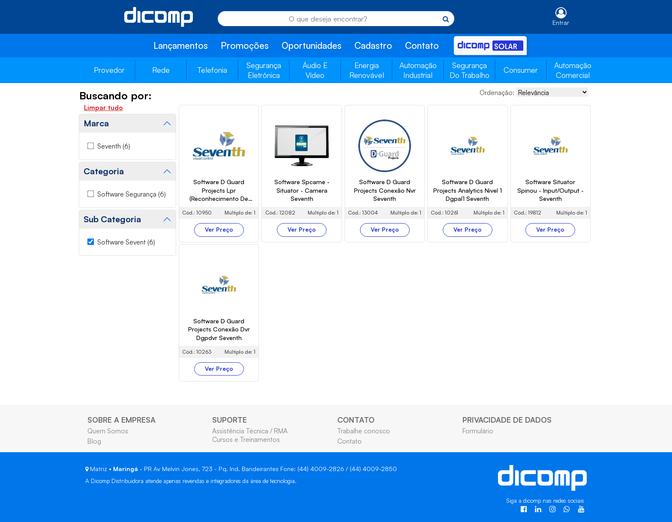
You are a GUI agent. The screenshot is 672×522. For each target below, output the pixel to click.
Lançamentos (180, 45)
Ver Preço (219, 229)
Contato (422, 45)
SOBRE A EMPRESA (121, 419)
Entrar (560, 22)
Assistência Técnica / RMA (250, 431)
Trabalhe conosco (363, 431)
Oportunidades (312, 45)
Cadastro (373, 45)
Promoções (245, 45)
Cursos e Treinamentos (246, 439)
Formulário (477, 431)
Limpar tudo (103, 107)
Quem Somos (107, 431)
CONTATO (356, 419)
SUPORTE (229, 419)
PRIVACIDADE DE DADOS (507, 419)
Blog (94, 441)
